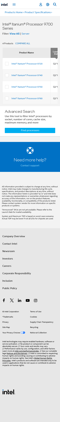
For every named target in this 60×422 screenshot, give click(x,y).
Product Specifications (38, 12)
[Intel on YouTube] (27, 301)
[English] (47, 4)
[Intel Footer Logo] (8, 391)
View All (15, 33)
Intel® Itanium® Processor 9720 (27, 63)
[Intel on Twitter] (12, 301)
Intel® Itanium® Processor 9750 (27, 86)
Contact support (30, 165)
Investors (7, 258)
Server (25, 33)
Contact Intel (9, 243)
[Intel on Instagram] (35, 301)
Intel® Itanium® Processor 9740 (27, 75)
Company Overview (13, 236)
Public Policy (9, 288)
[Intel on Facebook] (4, 301)
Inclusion (7, 280)
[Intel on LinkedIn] (19, 301)
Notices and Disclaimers (17, 353)
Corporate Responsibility (16, 273)
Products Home (14, 12)
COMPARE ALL (22, 43)
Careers (6, 266)
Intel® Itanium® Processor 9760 (27, 98)
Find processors (30, 130)
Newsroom (8, 251)
